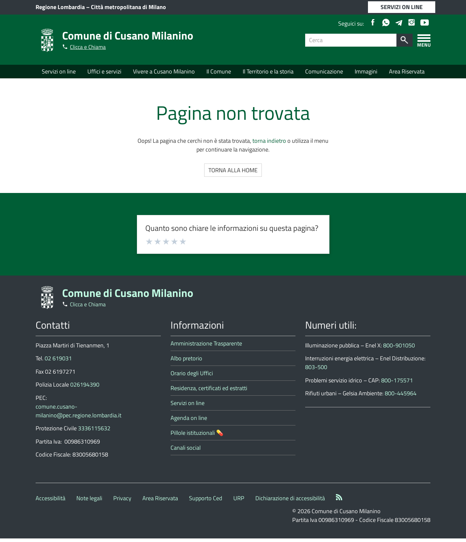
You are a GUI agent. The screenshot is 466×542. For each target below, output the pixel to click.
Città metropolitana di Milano (128, 7)
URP (238, 501)
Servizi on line (59, 72)
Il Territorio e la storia (268, 72)
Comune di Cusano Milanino (133, 35)
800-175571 (397, 383)
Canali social (186, 451)
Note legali (89, 501)
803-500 (316, 371)
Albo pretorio (186, 361)
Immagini (366, 72)
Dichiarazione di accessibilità (290, 501)
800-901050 (399, 348)
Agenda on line (189, 421)
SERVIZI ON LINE (402, 7)
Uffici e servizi (104, 72)
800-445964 (400, 397)
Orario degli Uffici (192, 376)
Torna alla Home (233, 174)
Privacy (122, 501)
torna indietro (269, 144)
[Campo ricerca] (351, 40)
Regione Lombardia (60, 7)
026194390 (84, 388)
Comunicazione (324, 72)
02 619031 (58, 362)
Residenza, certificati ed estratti (209, 391)
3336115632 (94, 432)
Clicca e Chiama (90, 46)
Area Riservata (407, 72)
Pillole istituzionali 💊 (197, 436)
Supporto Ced (205, 501)
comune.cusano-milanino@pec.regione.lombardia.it (78, 414)
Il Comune (218, 72)
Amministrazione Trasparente (206, 347)
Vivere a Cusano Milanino (164, 72)
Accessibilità (50, 501)
